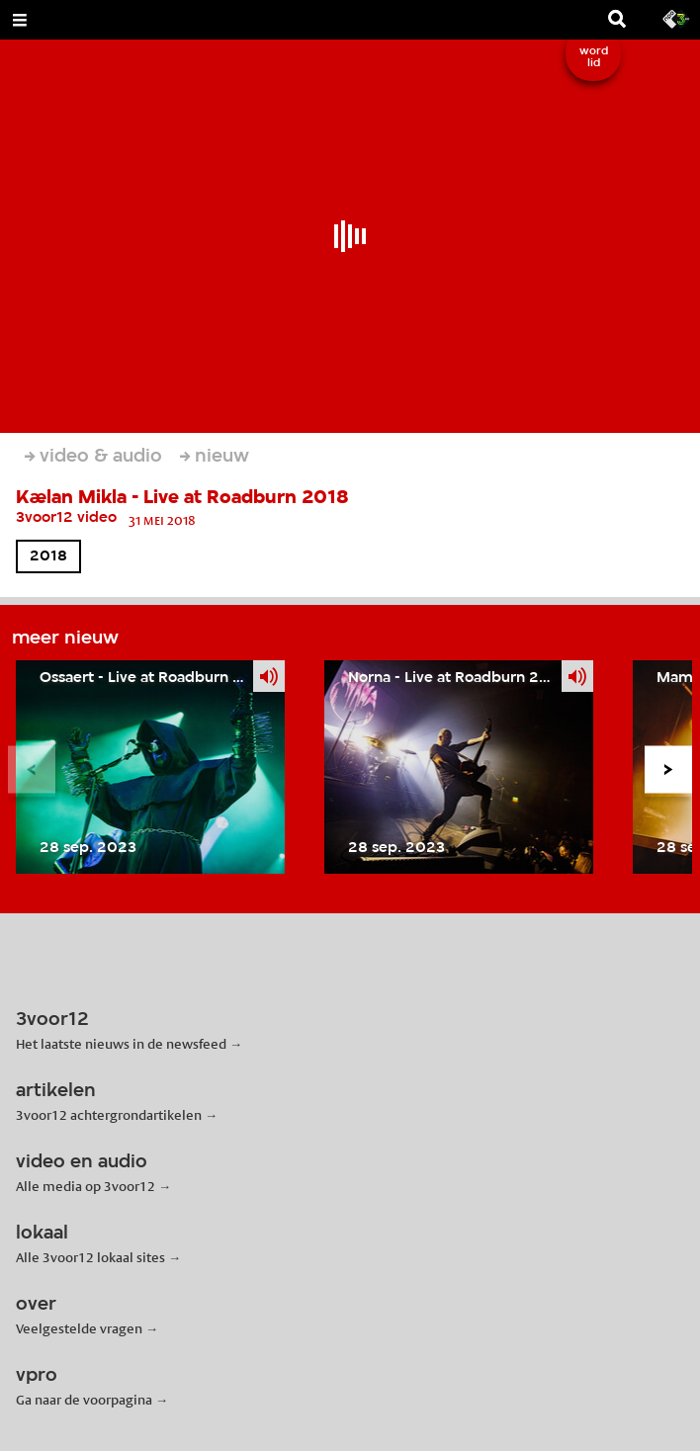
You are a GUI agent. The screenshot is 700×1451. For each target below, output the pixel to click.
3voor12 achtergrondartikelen (109, 1115)
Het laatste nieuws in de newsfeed (121, 1044)
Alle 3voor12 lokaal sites (90, 1257)
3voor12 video (66, 518)
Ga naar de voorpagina (84, 1400)
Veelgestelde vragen (79, 1328)
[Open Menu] (20, 20)
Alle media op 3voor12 (85, 1186)
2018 (48, 556)
